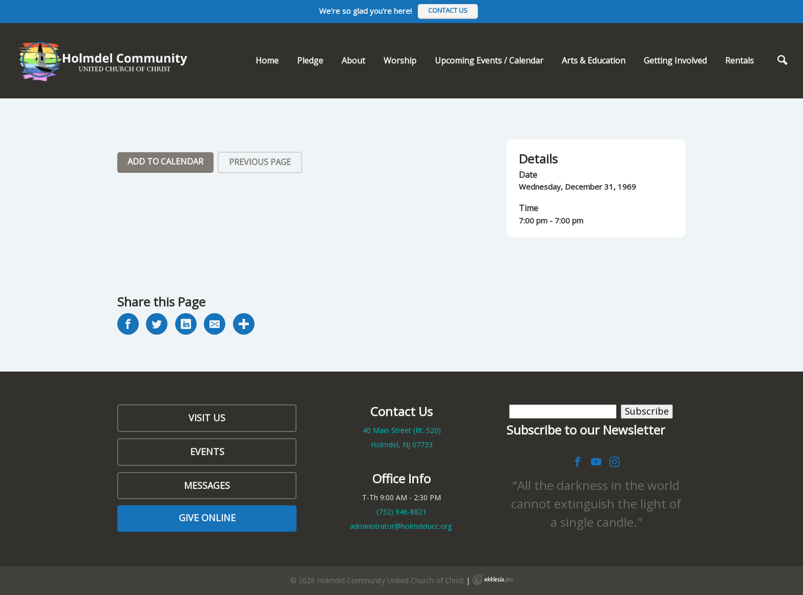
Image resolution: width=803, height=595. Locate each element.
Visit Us (206, 418)
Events (207, 451)
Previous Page (260, 162)
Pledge (310, 60)
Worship (400, 60)
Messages (207, 485)
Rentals (739, 60)
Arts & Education (593, 60)
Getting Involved (675, 60)
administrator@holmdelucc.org (401, 526)
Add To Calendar (165, 161)
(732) (401, 512)
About (353, 60)
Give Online (207, 517)
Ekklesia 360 (492, 580)
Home (267, 60)
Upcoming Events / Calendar (489, 60)
